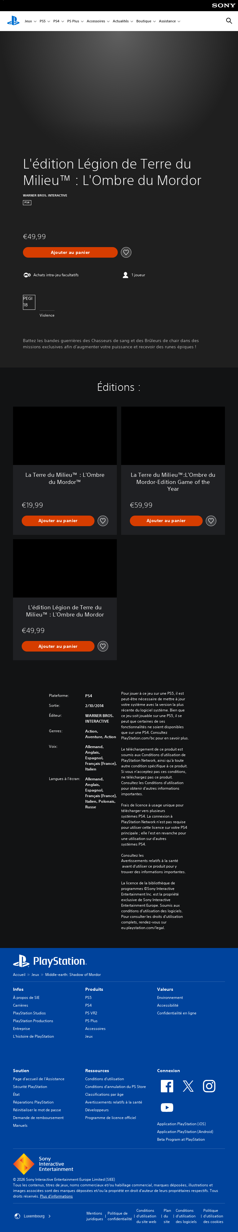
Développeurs (97, 1109)
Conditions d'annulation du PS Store (115, 1086)
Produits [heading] (94, 989)
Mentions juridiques (94, 1216)
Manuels (20, 1125)
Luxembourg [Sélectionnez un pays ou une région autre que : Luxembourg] (32, 1216)
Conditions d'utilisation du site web (146, 1216)
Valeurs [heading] (165, 989)
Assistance (167, 21)
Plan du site (167, 1216)
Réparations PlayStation (33, 1102)
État (16, 1094)
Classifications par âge (104, 1094)
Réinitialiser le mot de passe (37, 1109)
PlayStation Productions (33, 1020)
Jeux (28, 21)
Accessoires (96, 21)
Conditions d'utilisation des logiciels (186, 1216)
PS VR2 (91, 1013)
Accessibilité (167, 1005)
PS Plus (73, 21)
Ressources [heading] (97, 1070)
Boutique (143, 21)
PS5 (43, 21)
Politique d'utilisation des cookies (213, 1216)
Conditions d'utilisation (104, 1078)
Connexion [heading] (168, 1070)
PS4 (56, 21)
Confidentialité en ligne (176, 1013)
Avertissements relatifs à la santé (149, 860)
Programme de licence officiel (110, 1117)
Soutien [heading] (21, 1070)
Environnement (170, 997)
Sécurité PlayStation (30, 1086)
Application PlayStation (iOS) (181, 1123)
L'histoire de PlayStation (33, 1036)
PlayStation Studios (29, 1013)
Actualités (121, 21)
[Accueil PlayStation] (13, 21)
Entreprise (21, 1028)
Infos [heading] (18, 989)
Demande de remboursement (38, 1117)
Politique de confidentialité (120, 1216)
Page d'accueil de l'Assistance (38, 1078)
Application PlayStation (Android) (185, 1131)
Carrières (20, 1005)
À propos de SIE (26, 997)
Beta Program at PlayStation (181, 1139)
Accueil (19, 974)
